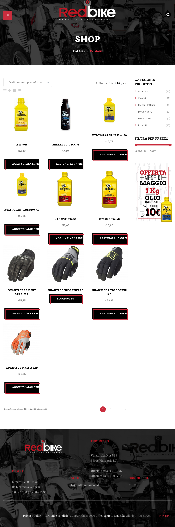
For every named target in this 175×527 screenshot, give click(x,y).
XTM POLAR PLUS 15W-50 (109, 135)
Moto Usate (144, 118)
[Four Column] (19, 90)
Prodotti (143, 125)
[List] (5, 90)
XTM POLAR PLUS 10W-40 (21, 210)
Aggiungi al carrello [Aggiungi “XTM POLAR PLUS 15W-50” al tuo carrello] (113, 154)
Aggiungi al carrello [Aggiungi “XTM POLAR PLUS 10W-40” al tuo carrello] (25, 229)
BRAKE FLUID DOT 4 (65, 144)
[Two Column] (10, 90)
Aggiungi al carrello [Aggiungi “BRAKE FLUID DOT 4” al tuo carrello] (69, 164)
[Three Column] (15, 90)
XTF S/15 (22, 144)
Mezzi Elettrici (146, 105)
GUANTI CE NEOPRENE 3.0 (65, 290)
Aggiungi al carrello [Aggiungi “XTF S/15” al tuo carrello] (25, 164)
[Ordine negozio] (27, 82)
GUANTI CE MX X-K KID (22, 368)
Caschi (142, 98)
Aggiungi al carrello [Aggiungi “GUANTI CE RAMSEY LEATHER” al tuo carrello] (25, 313)
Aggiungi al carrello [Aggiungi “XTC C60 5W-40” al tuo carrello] (113, 238)
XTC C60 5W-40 (109, 219)
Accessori (143, 91)
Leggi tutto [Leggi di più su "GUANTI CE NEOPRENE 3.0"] (65, 298)
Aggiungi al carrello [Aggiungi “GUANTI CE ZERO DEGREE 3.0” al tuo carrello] (113, 313)
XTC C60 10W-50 (66, 219)
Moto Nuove (145, 111)
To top (164, 515)
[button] (7, 15)
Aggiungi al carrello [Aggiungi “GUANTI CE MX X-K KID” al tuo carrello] (25, 387)
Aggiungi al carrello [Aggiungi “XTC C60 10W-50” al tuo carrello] (69, 238)
